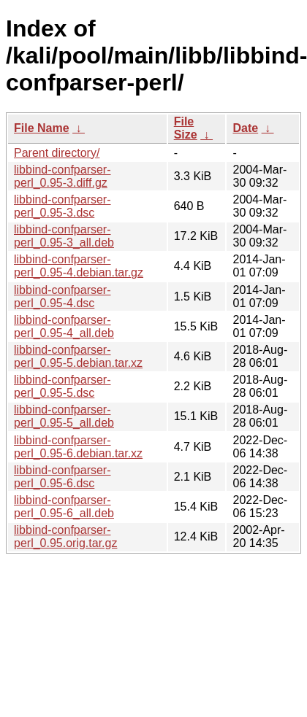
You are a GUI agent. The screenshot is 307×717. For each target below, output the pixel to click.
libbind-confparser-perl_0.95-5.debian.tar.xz (78, 356)
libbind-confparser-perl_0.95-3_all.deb (64, 236)
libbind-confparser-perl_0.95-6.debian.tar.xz (78, 447)
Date (245, 128)
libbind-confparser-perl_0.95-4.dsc (62, 296)
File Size (185, 128)
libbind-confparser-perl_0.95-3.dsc (62, 206)
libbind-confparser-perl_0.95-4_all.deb (64, 326)
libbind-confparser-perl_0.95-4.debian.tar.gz (78, 266)
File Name (41, 128)
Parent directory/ (56, 153)
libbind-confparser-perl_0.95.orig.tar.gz (65, 536)
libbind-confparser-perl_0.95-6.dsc (62, 476)
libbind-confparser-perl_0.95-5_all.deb (64, 416)
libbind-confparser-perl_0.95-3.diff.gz (62, 176)
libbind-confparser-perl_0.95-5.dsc (62, 386)
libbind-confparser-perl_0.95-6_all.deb (64, 506)
